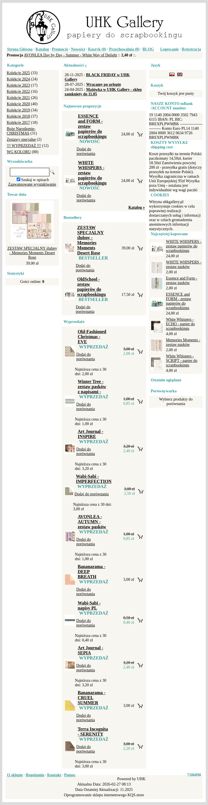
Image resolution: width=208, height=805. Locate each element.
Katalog (42, 49)
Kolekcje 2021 (18, 98)
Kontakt (54, 775)
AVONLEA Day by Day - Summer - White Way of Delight (70, 55)
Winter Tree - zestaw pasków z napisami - (92, 386)
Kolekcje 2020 (18, 104)
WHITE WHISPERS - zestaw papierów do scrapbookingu (184, 246)
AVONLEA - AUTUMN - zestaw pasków (92, 521)
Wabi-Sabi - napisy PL (89, 605)
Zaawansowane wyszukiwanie (32, 184)
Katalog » (136, 207)
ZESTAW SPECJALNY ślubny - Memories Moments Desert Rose (32, 252)
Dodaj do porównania (85, 151)
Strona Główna (19, 49)
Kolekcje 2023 (18, 85)
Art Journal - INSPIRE (90, 434)
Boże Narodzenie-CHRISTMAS (21, 131)
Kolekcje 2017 (18, 122)
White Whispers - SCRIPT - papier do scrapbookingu (181, 360)
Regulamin (35, 775)
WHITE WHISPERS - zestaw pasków (184, 264)
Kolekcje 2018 (18, 116)
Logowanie (169, 49)
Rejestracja (191, 49)
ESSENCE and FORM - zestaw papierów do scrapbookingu (178, 301)
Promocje (60, 49)
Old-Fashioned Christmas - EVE (92, 336)
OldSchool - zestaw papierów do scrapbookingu (91, 287)
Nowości (78, 49)
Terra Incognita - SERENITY (93, 731)
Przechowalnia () (124, 49)
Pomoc (69, 775)
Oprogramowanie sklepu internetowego (95, 795)
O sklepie (15, 775)
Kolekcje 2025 (18, 73)
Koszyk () (97, 49)
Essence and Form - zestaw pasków (181, 280)
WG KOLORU (19, 152)
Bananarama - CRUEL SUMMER (91, 697)
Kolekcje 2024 (18, 79)
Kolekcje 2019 (18, 110)
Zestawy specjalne (21, 139)
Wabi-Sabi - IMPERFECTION (93, 479)
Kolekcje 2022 (18, 91)
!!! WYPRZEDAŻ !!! (24, 146)
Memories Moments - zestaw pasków (183, 342)
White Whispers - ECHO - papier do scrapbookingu (180, 324)
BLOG (148, 49)
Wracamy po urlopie (103, 84)
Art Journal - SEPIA (90, 650)
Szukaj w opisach (35, 180)
